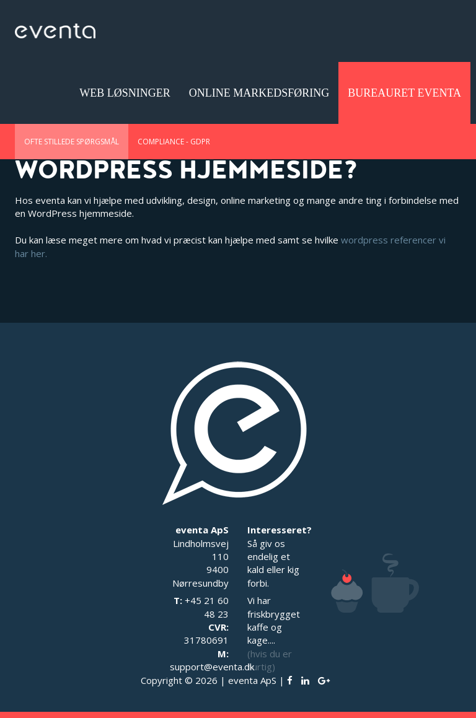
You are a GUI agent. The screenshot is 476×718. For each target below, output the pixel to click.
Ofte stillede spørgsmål (71, 141)
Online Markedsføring (259, 93)
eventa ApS (252, 680)
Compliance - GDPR (174, 141)
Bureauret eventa (404, 93)
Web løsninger (124, 93)
